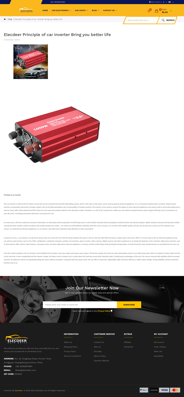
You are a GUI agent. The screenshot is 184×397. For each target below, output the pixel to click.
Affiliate (127, 342)
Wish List (158, 351)
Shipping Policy (70, 347)
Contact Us (99, 342)
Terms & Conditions (72, 356)
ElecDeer (18, 390)
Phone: (8, 366)
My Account (159, 342)
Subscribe (129, 305)
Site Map (98, 351)
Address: (9, 358)
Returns (97, 347)
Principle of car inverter (12, 195)
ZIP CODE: (9, 374)
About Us (68, 342)
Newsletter (158, 356)
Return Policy (100, 356)
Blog (10, 19)
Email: (7, 370)
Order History (160, 347)
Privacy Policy (70, 351)
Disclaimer (128, 347)
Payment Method (101, 361)
